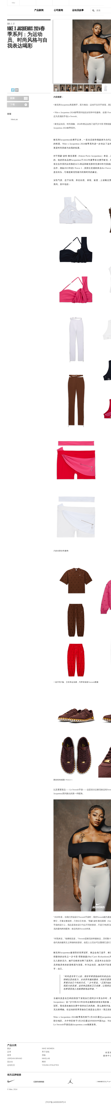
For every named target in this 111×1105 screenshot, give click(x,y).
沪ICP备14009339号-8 (55, 1102)
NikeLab (14, 119)
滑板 (44, 1055)
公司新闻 (58, 10)
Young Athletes (50, 1065)
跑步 (9, 1048)
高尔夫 (10, 1062)
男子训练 (45, 1052)
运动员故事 (78, 10)
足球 (9, 1052)
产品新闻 (39, 10)
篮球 (9, 1055)
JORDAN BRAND (14, 1058)
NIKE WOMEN (48, 1048)
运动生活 (11, 1065)
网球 (44, 1062)
